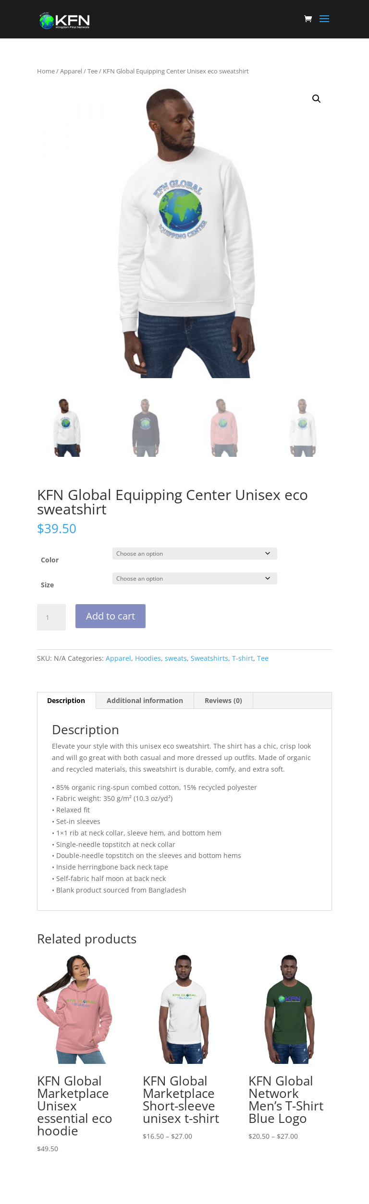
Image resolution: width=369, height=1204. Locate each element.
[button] (316, 98)
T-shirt (242, 658)
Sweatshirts (209, 658)
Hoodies (148, 658)
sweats (176, 658)
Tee (92, 71)
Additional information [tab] (145, 700)
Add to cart (110, 615)
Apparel (71, 71)
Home (46, 71)
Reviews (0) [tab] (223, 700)
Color (50, 559)
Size (47, 584)
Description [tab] (66, 700)
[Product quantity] (51, 617)
